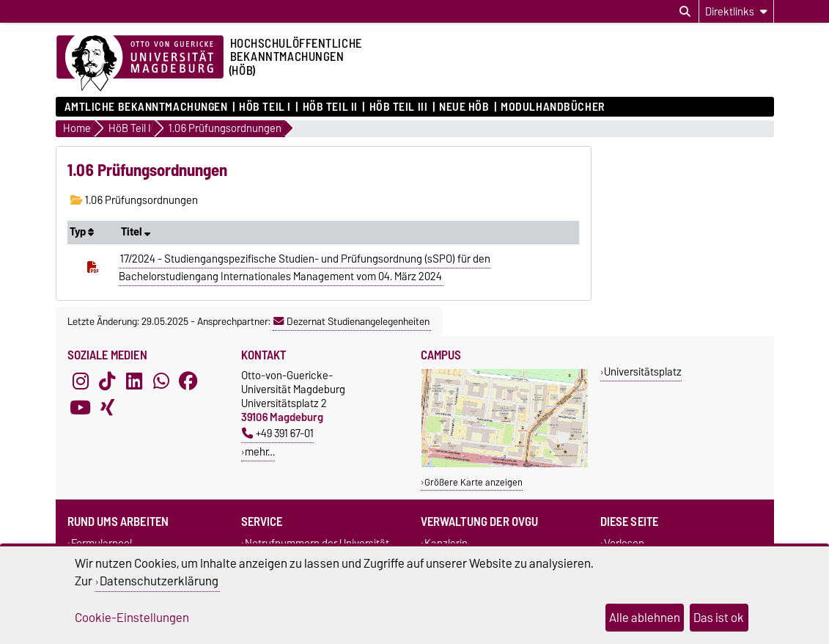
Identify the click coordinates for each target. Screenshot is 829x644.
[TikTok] (107, 381)
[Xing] (107, 408)
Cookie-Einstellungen (132, 617)
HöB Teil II (330, 107)
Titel (135, 232)
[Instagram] (80, 381)
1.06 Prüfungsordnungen (134, 200)
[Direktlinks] (736, 11)
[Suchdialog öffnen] (685, 12)
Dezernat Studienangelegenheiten (351, 321)
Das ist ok (718, 617)
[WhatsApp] (161, 381)
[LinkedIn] (134, 381)
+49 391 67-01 (278, 433)
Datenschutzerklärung (159, 581)
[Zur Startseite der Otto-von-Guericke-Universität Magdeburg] (140, 63)
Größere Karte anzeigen (473, 482)
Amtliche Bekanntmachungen (146, 107)
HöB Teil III (398, 107)
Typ (82, 232)
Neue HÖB (464, 107)
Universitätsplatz (643, 371)
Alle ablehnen (644, 617)
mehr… (260, 451)
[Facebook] (188, 381)
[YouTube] (80, 408)
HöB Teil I (265, 107)
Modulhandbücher (552, 107)
